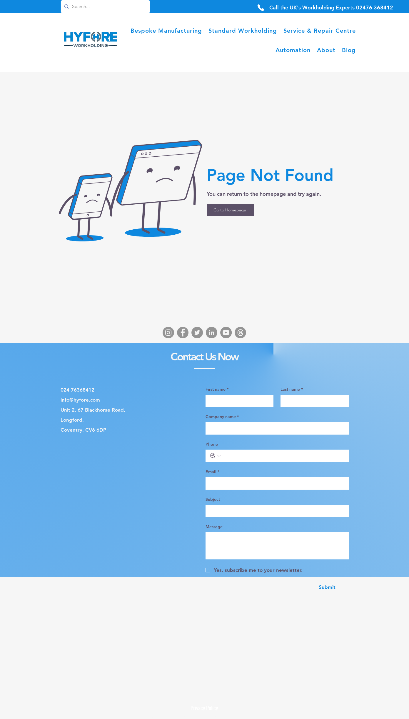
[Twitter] (197, 332)
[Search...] (105, 6)
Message (214, 526)
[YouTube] (226, 332)
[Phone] (260, 7)
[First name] (238, 401)
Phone (212, 444)
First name (217, 389)
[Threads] (240, 332)
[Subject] (275, 511)
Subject (213, 499)
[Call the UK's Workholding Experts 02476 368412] (331, 7)
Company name (222, 417)
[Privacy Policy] (204, 707)
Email (212, 472)
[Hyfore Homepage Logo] (91, 40)
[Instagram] (168, 332)
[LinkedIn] (211, 332)
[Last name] (313, 401)
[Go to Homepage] (230, 210)
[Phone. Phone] (283, 456)
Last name (292, 389)
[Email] (275, 483)
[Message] (277, 546)
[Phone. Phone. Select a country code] (215, 455)
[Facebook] (182, 332)
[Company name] (275, 428)
